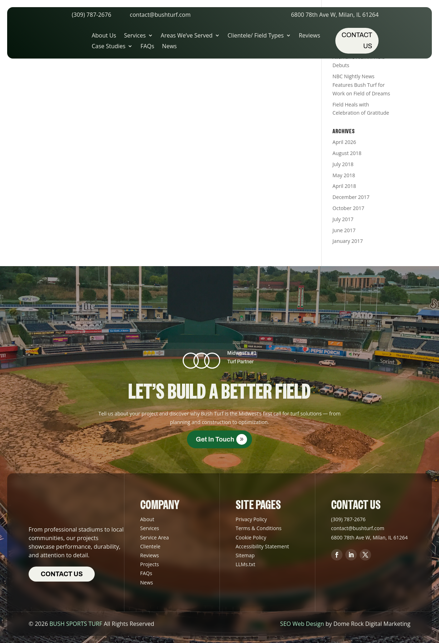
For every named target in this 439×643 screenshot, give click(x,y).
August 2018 (346, 153)
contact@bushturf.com (160, 15)
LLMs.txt (245, 564)
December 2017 (350, 197)
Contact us (357, 40)
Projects (149, 564)
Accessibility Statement (262, 546)
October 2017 (348, 208)
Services (135, 36)
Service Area (154, 537)
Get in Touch (215, 439)
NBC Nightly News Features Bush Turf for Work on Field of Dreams (361, 85)
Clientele (150, 546)
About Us (104, 36)
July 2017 (343, 219)
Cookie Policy (251, 537)
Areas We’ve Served (187, 36)
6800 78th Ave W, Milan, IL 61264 (335, 15)
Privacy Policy (251, 519)
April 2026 (344, 142)
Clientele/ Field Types (256, 36)
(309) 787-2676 (91, 15)
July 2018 (343, 164)
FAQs (147, 47)
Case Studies (108, 47)
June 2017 (343, 230)
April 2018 (344, 186)
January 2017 (347, 241)
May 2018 (343, 175)
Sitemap (245, 555)
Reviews (309, 36)
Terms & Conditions (259, 528)
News (169, 47)
